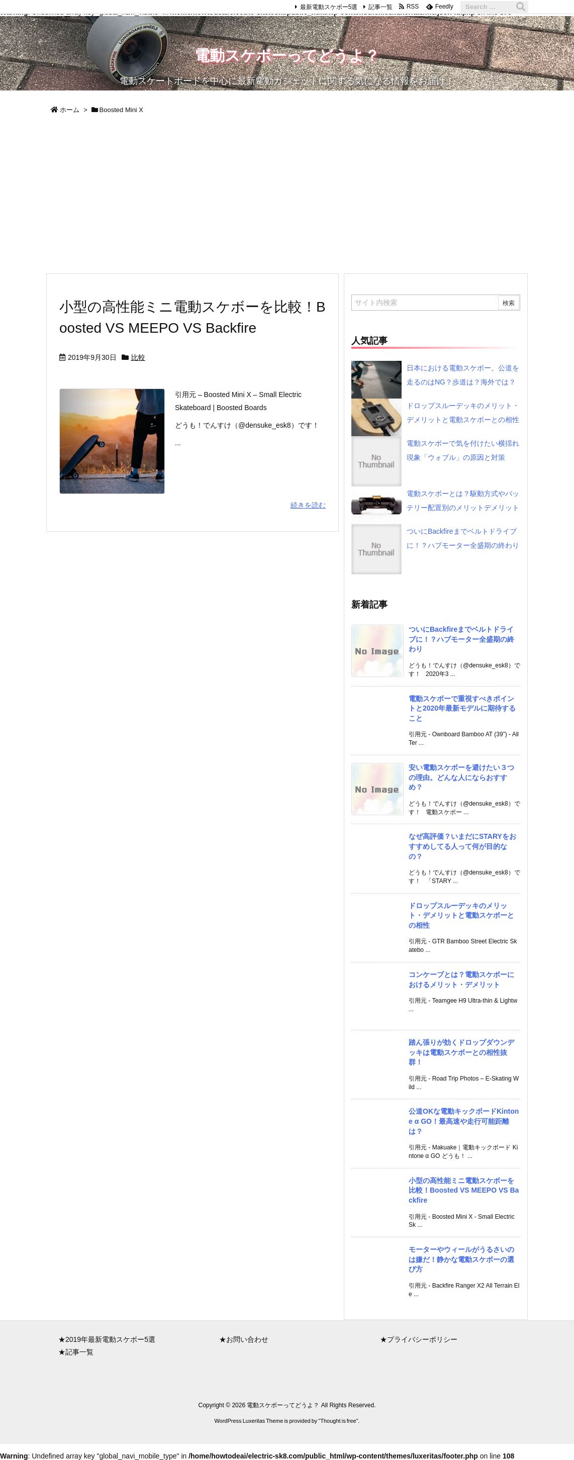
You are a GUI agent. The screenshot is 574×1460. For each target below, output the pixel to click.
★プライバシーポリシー (418, 1339)
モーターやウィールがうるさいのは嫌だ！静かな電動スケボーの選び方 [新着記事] (461, 1259)
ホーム (69, 110)
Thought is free (338, 1421)
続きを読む (308, 505)
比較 (138, 357)
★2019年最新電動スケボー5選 (106, 1339)
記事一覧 (380, 7)
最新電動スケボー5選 (329, 7)
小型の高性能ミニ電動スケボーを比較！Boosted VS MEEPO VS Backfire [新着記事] (464, 1190)
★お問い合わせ (243, 1339)
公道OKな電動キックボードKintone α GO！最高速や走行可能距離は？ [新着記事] (464, 1121)
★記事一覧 (75, 1352)
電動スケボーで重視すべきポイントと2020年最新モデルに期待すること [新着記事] (462, 708)
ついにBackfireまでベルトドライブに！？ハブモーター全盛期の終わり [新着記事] (461, 639)
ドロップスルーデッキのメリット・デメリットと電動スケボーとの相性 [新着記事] (461, 915)
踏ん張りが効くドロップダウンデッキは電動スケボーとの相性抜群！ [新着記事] (461, 1052)
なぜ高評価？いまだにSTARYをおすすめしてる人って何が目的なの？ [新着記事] (462, 846)
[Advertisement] (287, 197)
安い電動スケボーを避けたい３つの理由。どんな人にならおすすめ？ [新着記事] (461, 777)
